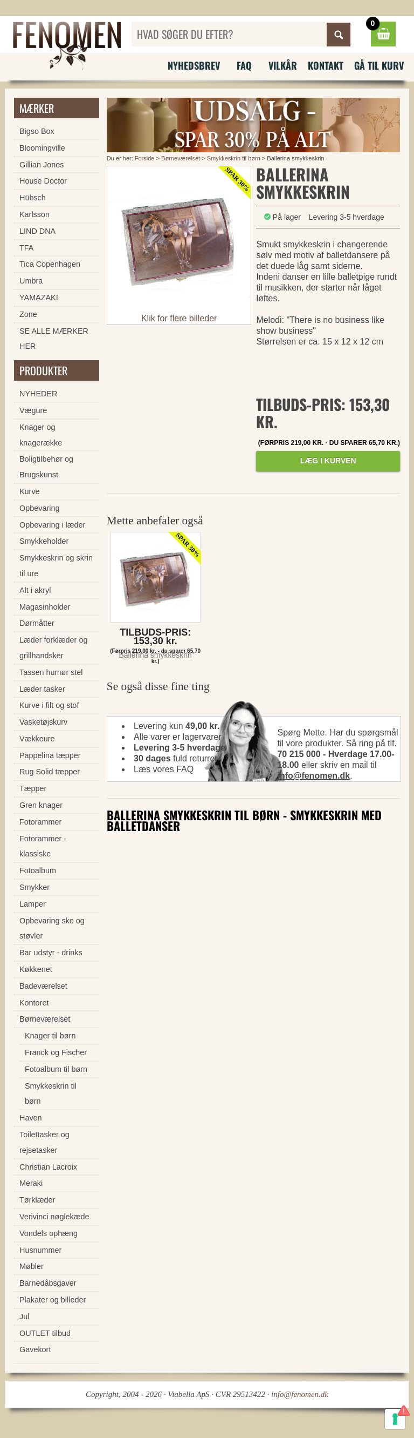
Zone (28, 314)
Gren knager (41, 805)
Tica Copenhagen (49, 264)
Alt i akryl (35, 590)
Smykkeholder (43, 541)
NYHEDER (38, 393)
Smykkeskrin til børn (233, 158)
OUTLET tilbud (45, 1333)
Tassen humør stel (51, 672)
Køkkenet (35, 969)
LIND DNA (37, 231)
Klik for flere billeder (179, 318)
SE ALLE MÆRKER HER (53, 339)
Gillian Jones (41, 164)
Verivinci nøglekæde (54, 1216)
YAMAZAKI (38, 297)
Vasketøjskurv (43, 722)
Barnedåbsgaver (48, 1283)
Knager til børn (50, 1035)
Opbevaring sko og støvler (52, 928)
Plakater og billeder (52, 1299)
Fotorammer (40, 822)
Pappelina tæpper (50, 755)
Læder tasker (42, 689)
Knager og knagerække (40, 435)
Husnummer (40, 1250)
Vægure (33, 410)
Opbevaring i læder (52, 525)
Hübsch (32, 197)
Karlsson (34, 214)
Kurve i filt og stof (49, 705)
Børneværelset (180, 158)
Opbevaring (39, 508)
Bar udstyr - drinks (50, 952)
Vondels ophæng (48, 1233)
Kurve (29, 491)
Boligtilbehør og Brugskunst (46, 467)
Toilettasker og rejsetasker (44, 1142)
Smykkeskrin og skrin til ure (56, 565)
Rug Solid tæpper (49, 771)
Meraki (31, 1183)
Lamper (32, 904)
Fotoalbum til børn (56, 1069)
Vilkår (282, 65)
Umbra (31, 280)
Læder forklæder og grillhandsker (53, 648)
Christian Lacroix (48, 1167)
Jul (24, 1316)
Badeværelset (43, 986)
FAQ (244, 65)
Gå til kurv (379, 65)
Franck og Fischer (56, 1052)
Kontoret (34, 1002)
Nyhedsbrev (194, 65)
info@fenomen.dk (313, 775)
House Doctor (43, 181)
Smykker (34, 887)
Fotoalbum (37, 870)
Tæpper (32, 788)
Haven (30, 1117)
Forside (145, 158)
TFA (26, 248)
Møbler (31, 1266)
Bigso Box (36, 131)
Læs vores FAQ (164, 769)
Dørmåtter (36, 623)
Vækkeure (37, 738)
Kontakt (325, 65)
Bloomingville (42, 148)
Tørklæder (37, 1200)
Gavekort (35, 1349)
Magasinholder (44, 607)
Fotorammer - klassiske (42, 846)
